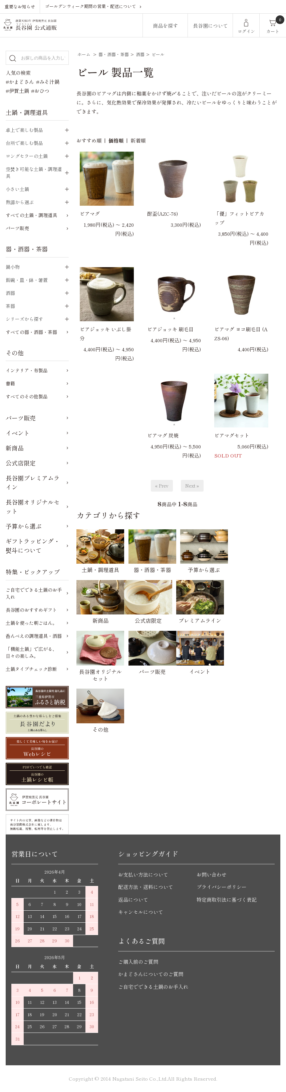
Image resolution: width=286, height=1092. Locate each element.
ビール (158, 54)
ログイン (246, 31)
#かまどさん (20, 81)
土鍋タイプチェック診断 (31, 669)
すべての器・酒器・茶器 (31, 332)
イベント (18, 432)
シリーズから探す (24, 319)
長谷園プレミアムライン (33, 482)
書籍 (10, 383)
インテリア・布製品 (27, 370)
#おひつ (40, 90)
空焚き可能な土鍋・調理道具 (34, 172)
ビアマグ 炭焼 (163, 435)
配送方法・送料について (145, 886)
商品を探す (165, 25)
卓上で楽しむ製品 (24, 130)
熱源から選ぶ (20, 202)
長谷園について (210, 25)
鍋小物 (13, 266)
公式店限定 (21, 463)
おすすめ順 (88, 140)
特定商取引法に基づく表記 (227, 899)
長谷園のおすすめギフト (31, 609)
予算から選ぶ (24, 526)
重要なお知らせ (20, 6)
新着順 (138, 140)
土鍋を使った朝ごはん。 (31, 622)
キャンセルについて (140, 911)
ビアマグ (90, 213)
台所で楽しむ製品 (24, 143)
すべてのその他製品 (27, 396)
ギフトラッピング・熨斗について (33, 545)
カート (272, 31)
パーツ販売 (17, 228)
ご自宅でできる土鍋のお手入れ (34, 593)
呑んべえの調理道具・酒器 (34, 635)
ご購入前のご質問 (138, 961)
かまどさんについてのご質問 (150, 973)
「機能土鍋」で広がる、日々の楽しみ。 (31, 652)
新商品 (15, 447)
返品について (133, 899)
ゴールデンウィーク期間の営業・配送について (90, 6)
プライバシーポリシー (222, 886)
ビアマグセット (231, 435)
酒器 (140, 54)
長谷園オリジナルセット (33, 506)
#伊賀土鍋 (17, 90)
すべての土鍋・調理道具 (31, 215)
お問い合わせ (212, 874)
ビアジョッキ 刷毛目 (170, 329)
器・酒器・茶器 (113, 54)
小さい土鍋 (17, 189)
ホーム (83, 54)
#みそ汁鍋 (47, 81)
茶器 (10, 306)
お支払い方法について (143, 874)
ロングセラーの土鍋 (27, 156)
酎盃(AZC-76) (162, 213)
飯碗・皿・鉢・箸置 (27, 280)
